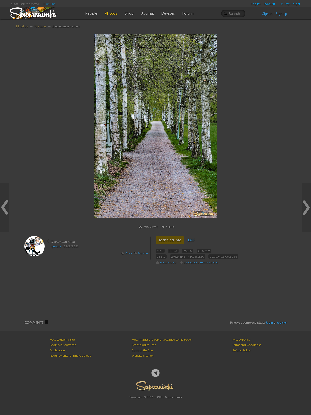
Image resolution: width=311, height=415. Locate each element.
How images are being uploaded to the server (162, 339)
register (282, 322)
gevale (56, 246)
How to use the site (62, 339)
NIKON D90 (168, 262)
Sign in (267, 14)
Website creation (143, 355)
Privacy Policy (241, 339)
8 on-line (49, 4)
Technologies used (144, 345)
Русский (269, 4)
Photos (22, 26)
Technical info (169, 240)
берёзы (143, 253)
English (256, 4)
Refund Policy (241, 350)
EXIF (191, 240)
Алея (128, 253)
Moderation (57, 350)
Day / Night (289, 4)
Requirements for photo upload (70, 355)
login (269, 322)
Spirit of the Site (142, 350)
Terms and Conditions (246, 345)
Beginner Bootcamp (63, 345)
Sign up (281, 14)
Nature (40, 26)
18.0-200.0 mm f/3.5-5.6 (201, 262)
